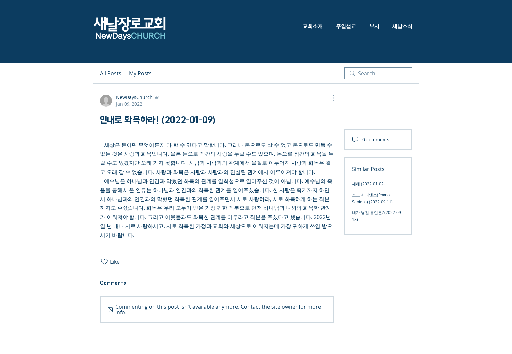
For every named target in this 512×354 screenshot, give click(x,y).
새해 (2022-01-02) (368, 183)
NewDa (107, 36)
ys (144, 36)
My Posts (140, 73)
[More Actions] (330, 98)
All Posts (110, 73)
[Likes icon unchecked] (104, 262)
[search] (378, 73)
